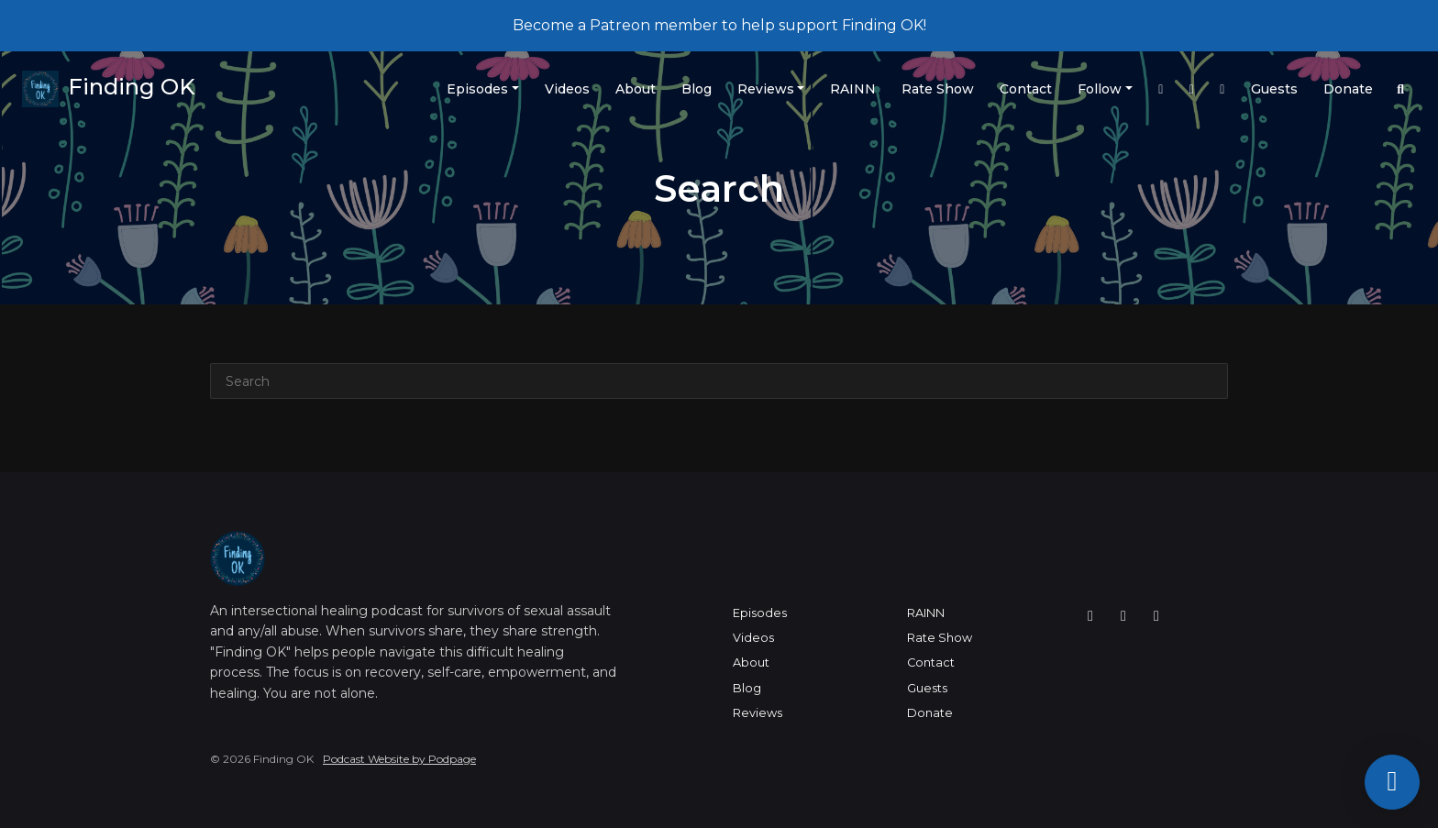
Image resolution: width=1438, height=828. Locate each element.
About (635, 89)
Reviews (765, 89)
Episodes (477, 89)
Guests (1274, 89)
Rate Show (938, 89)
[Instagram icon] (1090, 616)
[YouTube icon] (1156, 616)
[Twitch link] (1192, 89)
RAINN (853, 89)
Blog (696, 89)
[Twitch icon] (1123, 616)
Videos (567, 89)
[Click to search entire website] (1401, 89)
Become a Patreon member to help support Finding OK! (719, 25)
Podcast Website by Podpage (399, 759)
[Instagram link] (1161, 89)
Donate (1348, 89)
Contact (1026, 89)
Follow (1100, 89)
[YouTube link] (1222, 89)
